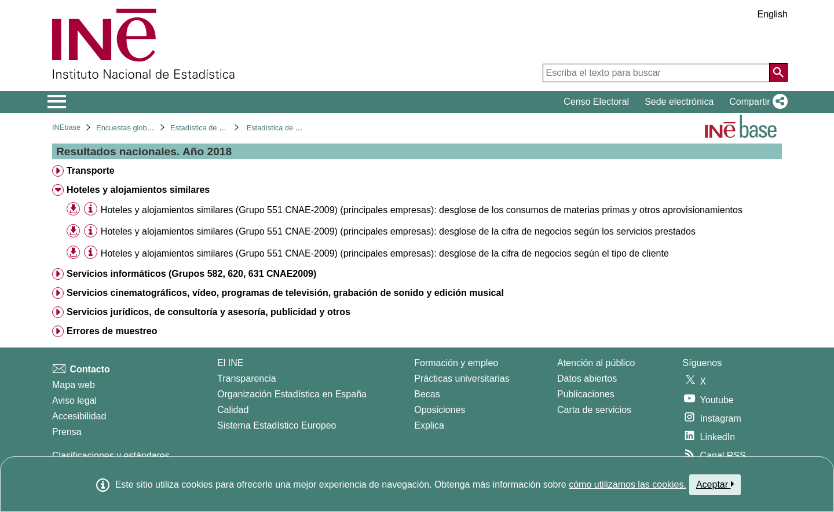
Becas (427, 394)
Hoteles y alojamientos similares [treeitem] (138, 190)
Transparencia (246, 378)
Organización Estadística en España (292, 394)
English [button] (773, 14)
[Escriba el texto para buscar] (656, 73)
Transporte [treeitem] (91, 170)
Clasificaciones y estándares (111, 455)
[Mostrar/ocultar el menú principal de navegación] (57, 102)
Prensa (67, 432)
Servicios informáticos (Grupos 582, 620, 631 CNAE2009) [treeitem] (191, 274)
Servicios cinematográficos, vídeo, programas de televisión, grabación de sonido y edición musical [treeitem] (285, 293)
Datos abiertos (587, 378)
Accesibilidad (79, 416)
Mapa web (73, 385)
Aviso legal (74, 400)
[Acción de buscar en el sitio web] (778, 72)
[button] (756, 102)
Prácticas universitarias (462, 378)
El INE (230, 363)
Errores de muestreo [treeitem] (112, 331)
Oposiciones (439, 410)
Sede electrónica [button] (679, 102)
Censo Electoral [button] (596, 102)
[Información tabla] (90, 209)
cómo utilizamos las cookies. (627, 484)
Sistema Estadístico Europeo (276, 425)
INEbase (66, 127)
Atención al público (596, 363)
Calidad (232, 410)
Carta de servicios (594, 410)
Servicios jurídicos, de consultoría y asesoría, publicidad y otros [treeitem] (208, 312)
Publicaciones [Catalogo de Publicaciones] (585, 394)
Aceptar (715, 484)
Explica (429, 425)
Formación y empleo (456, 363)
